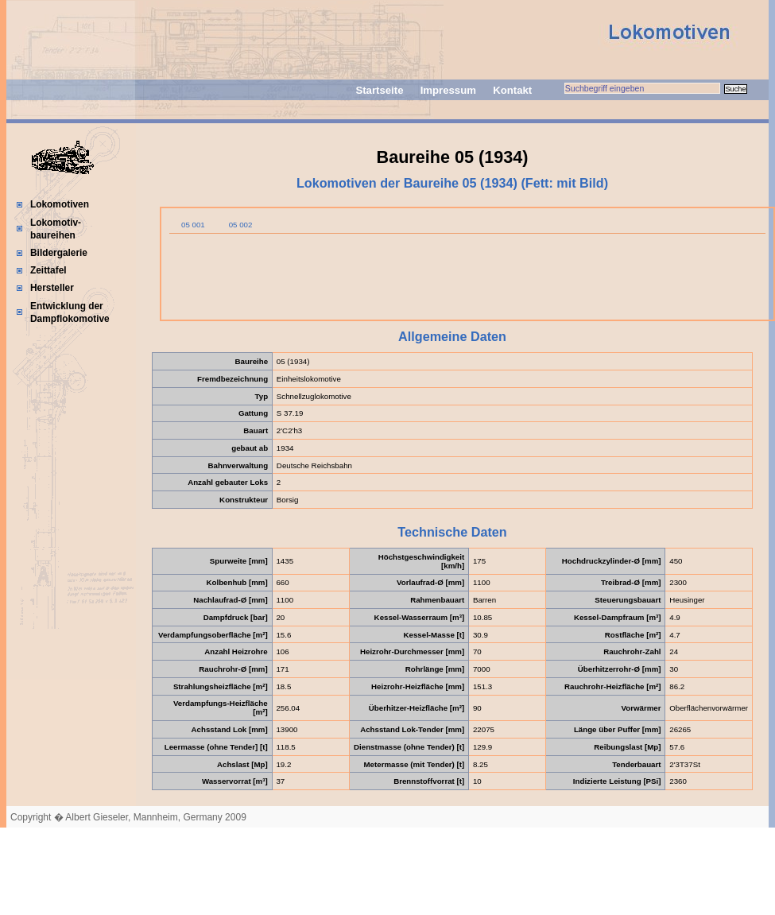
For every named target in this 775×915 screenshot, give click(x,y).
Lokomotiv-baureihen (55, 229)
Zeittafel (48, 270)
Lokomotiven (59, 204)
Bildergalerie (58, 252)
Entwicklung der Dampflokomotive (70, 312)
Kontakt (512, 90)
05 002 (241, 224)
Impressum (448, 90)
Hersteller (52, 287)
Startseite (379, 90)
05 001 (193, 224)
